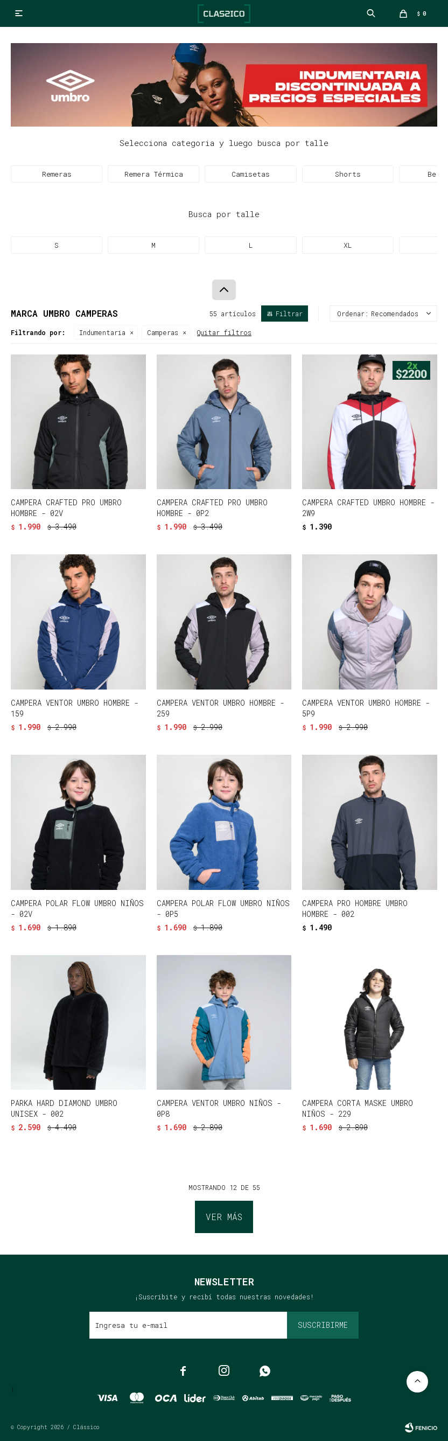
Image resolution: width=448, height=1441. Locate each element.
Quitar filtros (224, 332)
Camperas (162, 332)
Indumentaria (102, 332)
